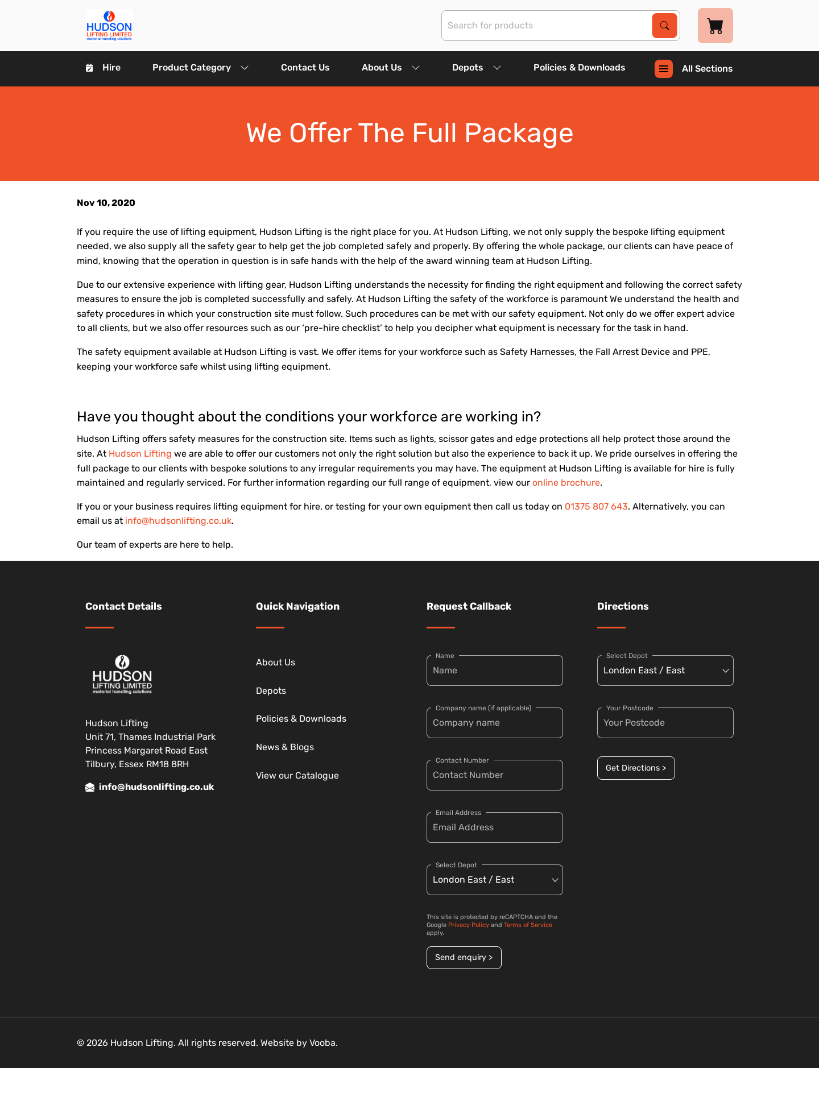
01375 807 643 (596, 506)
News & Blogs (285, 747)
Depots (477, 67)
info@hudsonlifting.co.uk (178, 520)
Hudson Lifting (140, 453)
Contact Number (462, 760)
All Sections (694, 69)
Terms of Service (528, 925)
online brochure (566, 482)
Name (445, 656)
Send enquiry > (464, 957)
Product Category (200, 67)
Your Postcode (629, 708)
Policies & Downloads (579, 67)
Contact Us (305, 67)
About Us (391, 67)
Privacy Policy (468, 925)
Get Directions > (636, 768)
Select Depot (456, 865)
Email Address (458, 813)
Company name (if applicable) (483, 708)
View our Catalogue (297, 775)
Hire (103, 67)
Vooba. (323, 1042)
